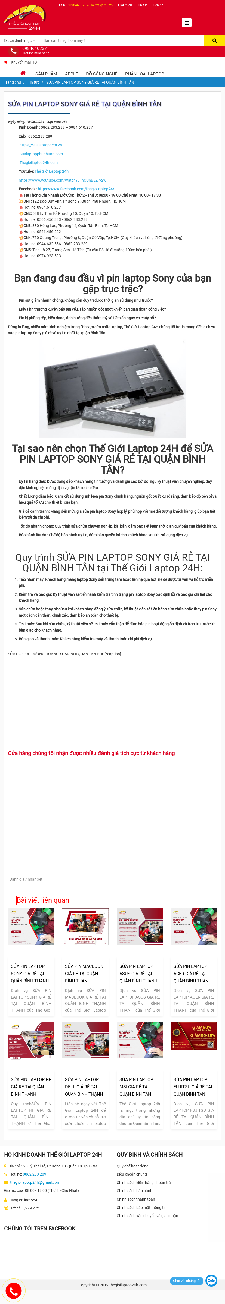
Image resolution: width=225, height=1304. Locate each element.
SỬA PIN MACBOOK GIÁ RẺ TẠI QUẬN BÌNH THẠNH (84, 974)
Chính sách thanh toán (136, 1199)
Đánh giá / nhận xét (26, 879)
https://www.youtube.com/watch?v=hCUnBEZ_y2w (62, 180)
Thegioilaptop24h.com (39, 162)
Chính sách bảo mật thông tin (142, 1207)
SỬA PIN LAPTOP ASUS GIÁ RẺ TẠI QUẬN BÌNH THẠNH (138, 974)
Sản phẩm (46, 74)
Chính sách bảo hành (134, 1191)
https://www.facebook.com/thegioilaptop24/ (76, 189)
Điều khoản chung (132, 1174)
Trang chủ (12, 82)
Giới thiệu (125, 5)
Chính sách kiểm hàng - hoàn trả (144, 1182)
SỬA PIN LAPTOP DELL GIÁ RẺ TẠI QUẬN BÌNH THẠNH (84, 1087)
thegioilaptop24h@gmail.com (35, 1182)
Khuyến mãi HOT (25, 62)
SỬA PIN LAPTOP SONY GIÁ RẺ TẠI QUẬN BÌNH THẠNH (30, 974)
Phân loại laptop (144, 74)
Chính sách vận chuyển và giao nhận (147, 1216)
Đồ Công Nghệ (101, 74)
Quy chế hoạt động (133, 1166)
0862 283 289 (34, 1174)
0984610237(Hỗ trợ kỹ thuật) (91, 5)
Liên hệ (158, 5)
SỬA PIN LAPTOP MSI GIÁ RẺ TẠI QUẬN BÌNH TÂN (136, 1087)
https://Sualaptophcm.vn (41, 145)
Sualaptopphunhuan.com (41, 154)
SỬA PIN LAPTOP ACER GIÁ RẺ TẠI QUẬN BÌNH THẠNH (192, 974)
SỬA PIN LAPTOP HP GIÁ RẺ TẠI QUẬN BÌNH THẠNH (31, 1087)
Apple (71, 74)
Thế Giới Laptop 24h (52, 171)
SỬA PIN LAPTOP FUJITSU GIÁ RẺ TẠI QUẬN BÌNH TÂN (193, 1087)
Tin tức (142, 5)
